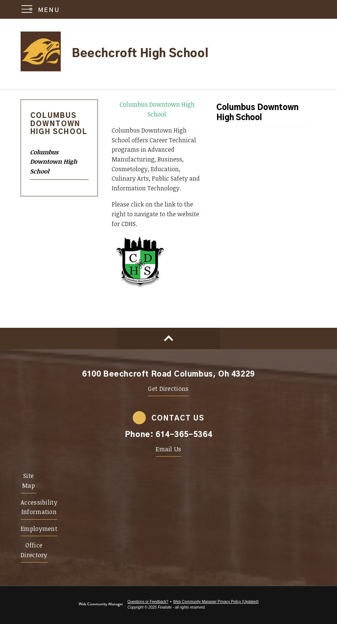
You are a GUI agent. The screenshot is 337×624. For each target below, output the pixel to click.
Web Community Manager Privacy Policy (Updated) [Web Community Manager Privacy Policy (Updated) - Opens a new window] (216, 602)
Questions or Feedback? (147, 602)
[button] (42, 9)
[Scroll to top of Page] (168, 338)
